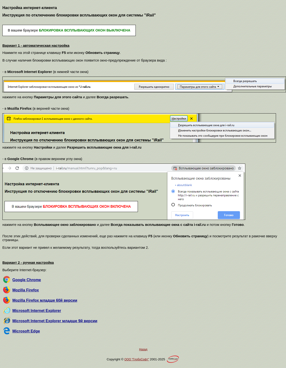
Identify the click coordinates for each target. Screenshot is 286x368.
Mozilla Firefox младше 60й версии (44, 300)
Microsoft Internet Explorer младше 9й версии (54, 321)
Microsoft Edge (26, 331)
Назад (143, 349)
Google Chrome (26, 280)
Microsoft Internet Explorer (36, 311)
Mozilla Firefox (25, 290)
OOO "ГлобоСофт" (136, 359)
